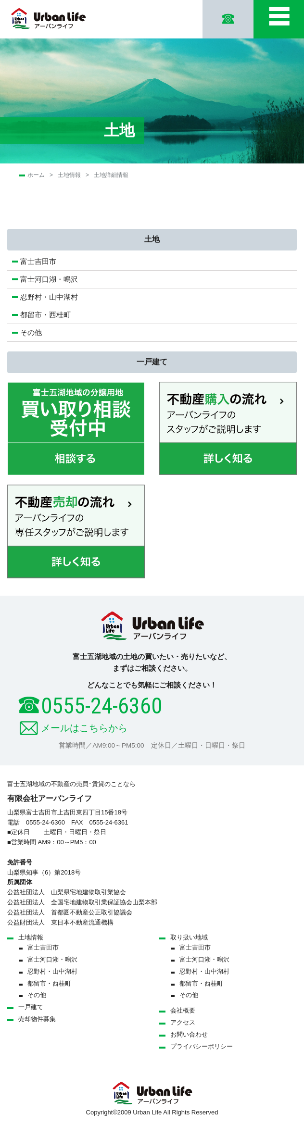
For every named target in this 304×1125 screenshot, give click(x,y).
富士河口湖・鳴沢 (52, 279)
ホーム (36, 175)
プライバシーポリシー (201, 1046)
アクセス (182, 1022)
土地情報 (69, 175)
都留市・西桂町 (45, 315)
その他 (31, 332)
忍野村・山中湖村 (49, 297)
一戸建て (152, 362)
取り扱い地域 (189, 937)
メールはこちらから (84, 728)
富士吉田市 (38, 261)
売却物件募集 (37, 1019)
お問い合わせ (189, 1034)
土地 (152, 239)
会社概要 (182, 1010)
